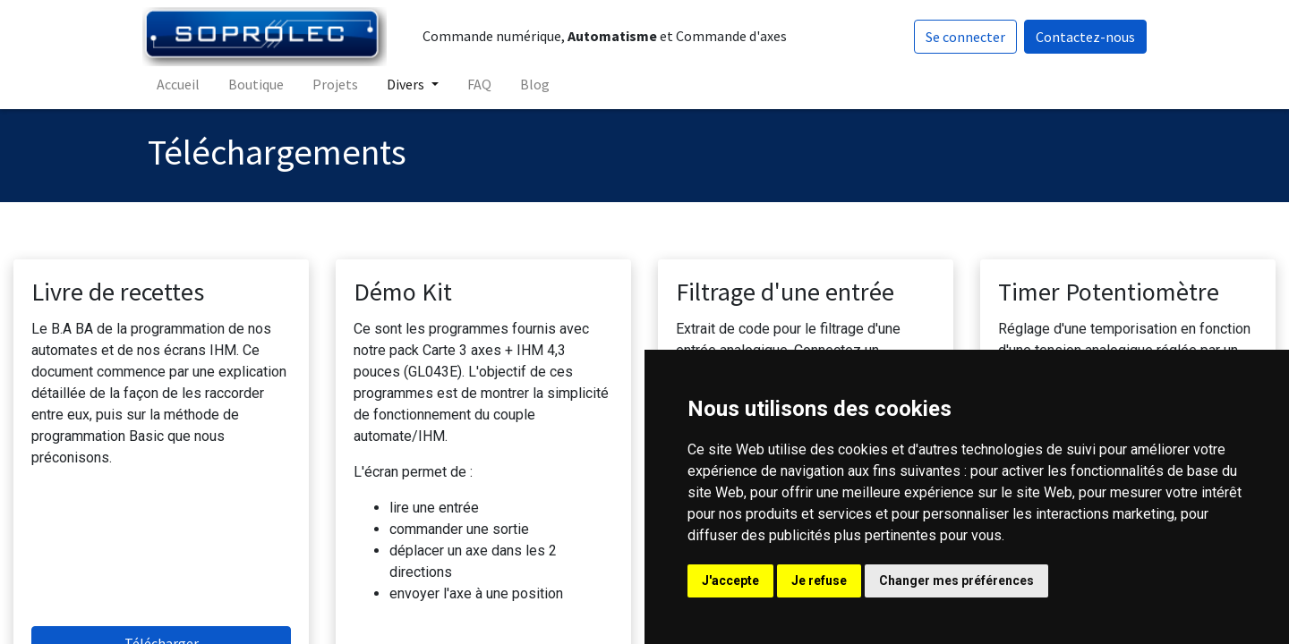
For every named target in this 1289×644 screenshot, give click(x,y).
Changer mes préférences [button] (956, 580)
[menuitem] (183, 84)
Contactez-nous (1080, 37)
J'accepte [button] (730, 580)
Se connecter (960, 37)
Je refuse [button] (819, 580)
